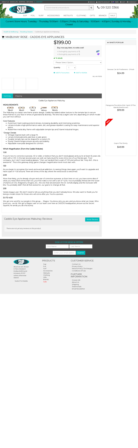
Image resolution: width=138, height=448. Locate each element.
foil (33, 16)
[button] (91, 2)
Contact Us (76, 264)
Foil (44, 266)
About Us (5, 2)
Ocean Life (14, 2)
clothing (81, 16)
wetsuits (68, 16)
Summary (7, 96)
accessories (53, 16)
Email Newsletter (78, 289)
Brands (103, 16)
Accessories (47, 271)
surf (41, 16)
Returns (30, 2)
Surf (44, 268)
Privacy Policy (77, 266)
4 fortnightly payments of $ (78, 51)
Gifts (45, 277)
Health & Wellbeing (11, 32)
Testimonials (76, 286)
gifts (92, 16)
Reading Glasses (26, 32)
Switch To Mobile (21, 281)
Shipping (22, 2)
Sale (112, 16)
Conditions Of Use (79, 271)
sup (25, 16)
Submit (81, 253)
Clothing (46, 275)
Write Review (92, 219)
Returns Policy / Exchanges (82, 268)
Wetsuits (46, 273)
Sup (44, 264)
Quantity (57, 67)
